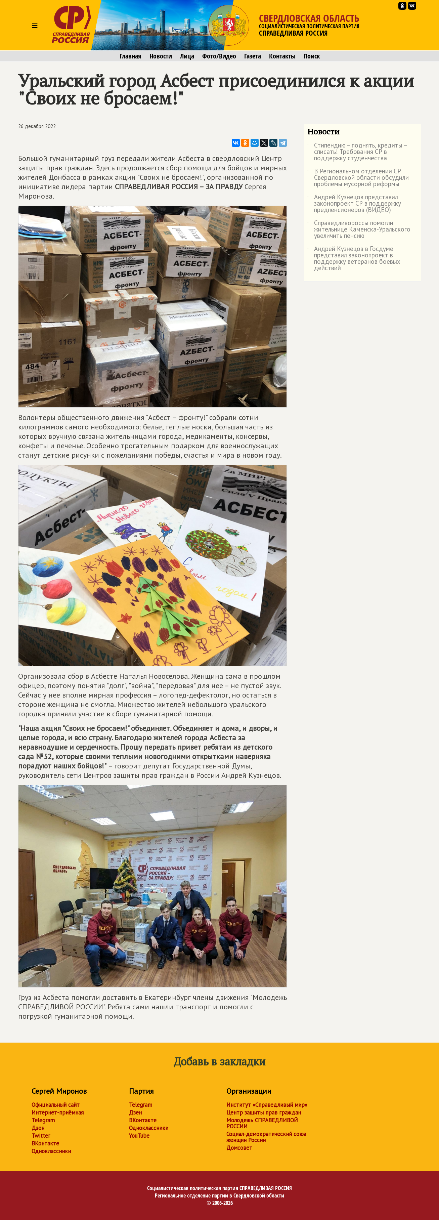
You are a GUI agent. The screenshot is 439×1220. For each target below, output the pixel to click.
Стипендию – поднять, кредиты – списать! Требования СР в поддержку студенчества (357, 152)
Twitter (41, 1136)
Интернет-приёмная (58, 1112)
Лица (187, 56)
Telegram (43, 1120)
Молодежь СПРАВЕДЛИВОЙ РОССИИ (262, 1123)
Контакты (282, 56)
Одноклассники (51, 1151)
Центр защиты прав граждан (263, 1112)
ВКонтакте (45, 1143)
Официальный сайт (56, 1105)
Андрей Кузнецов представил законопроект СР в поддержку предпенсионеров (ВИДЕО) (354, 204)
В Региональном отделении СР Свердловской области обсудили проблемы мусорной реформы (358, 178)
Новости (160, 56)
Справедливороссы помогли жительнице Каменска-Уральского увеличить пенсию (358, 230)
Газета (252, 56)
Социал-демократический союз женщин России (266, 1137)
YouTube (139, 1136)
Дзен (38, 1128)
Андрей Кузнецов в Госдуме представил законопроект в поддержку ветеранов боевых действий (353, 259)
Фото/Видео (219, 56)
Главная (130, 56)
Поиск (312, 56)
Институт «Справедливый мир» (266, 1105)
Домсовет (239, 1148)
